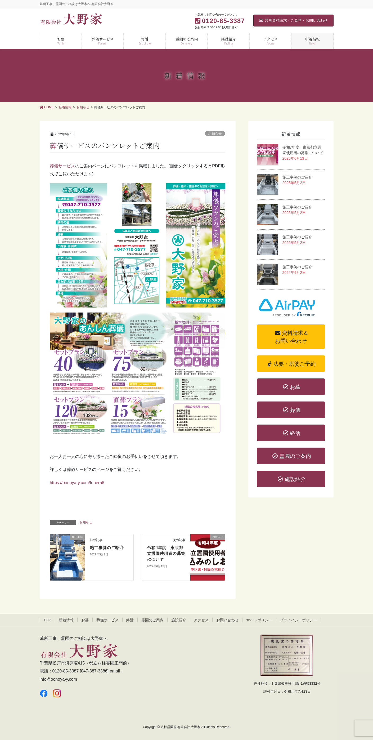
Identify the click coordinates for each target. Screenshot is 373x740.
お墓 (85, 620)
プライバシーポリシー (298, 620)
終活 (130, 620)
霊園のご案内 (152, 620)
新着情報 (66, 620)
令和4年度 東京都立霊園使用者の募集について (166, 554)
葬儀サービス (62, 166)
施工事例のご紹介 (107, 548)
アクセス (201, 620)
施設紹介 (178, 620)
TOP (47, 620)
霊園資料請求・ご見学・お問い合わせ (293, 20)
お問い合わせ (227, 620)
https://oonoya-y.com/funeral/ (77, 482)
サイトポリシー (259, 620)
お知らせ (215, 134)
